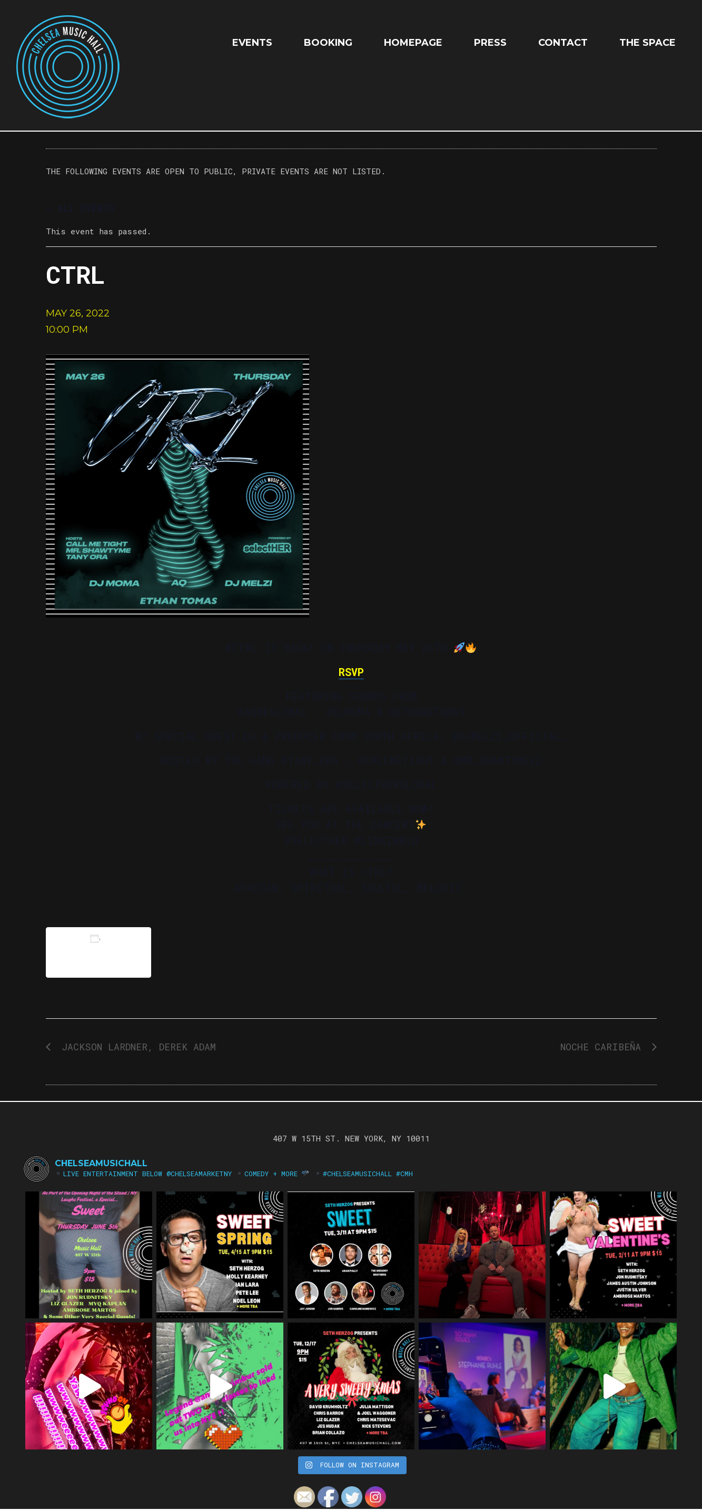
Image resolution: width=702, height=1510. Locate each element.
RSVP (351, 672)
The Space (647, 42)
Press (490, 42)
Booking (328, 42)
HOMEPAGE (413, 42)
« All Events (80, 208)
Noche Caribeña (603, 1046)
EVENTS (252, 42)
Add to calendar (98, 952)
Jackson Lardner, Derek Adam (136, 1046)
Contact (563, 42)
